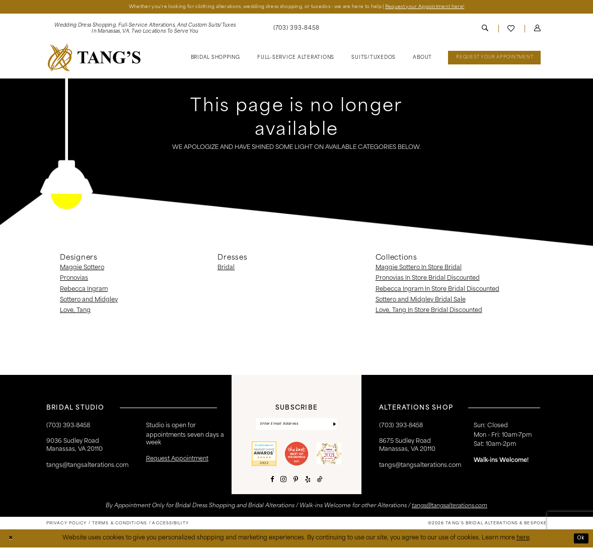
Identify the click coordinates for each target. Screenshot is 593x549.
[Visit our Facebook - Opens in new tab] (272, 481)
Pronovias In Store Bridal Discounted (428, 279)
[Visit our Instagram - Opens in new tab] (283, 481)
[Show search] (485, 29)
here (523, 539)
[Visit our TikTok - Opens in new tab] (320, 481)
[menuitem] (145, 29)
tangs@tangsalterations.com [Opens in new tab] (449, 508)
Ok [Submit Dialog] (580, 539)
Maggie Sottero (82, 268)
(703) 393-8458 (401, 426)
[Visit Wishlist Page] (511, 29)
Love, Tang (75, 311)
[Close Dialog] (11, 540)
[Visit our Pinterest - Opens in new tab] (295, 481)
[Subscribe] (334, 425)
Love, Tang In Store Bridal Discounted (429, 311)
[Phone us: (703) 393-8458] (296, 29)
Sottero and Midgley (89, 300)
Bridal (226, 268)
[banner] (94, 58)
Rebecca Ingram (84, 290)
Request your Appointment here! (438, 7)
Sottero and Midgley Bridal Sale (421, 300)
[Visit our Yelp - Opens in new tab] (308, 481)
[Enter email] (296, 425)
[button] (537, 29)
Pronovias (74, 279)
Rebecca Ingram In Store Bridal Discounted (437, 290)
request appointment (177, 459)
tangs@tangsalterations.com (87, 466)
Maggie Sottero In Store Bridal (419, 268)
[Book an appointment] (494, 58)
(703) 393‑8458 (68, 426)
